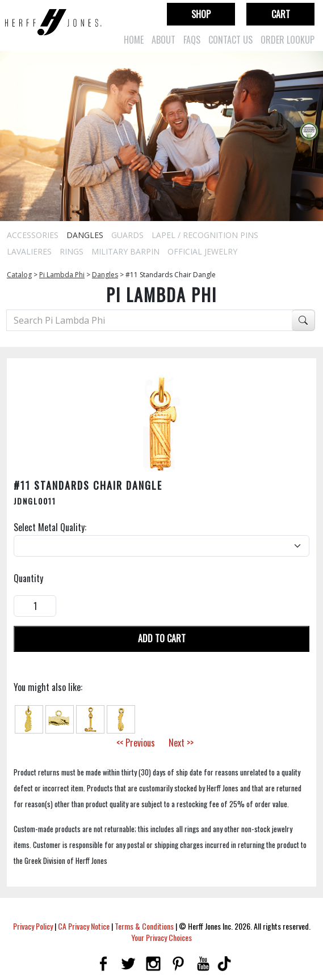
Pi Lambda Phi (62, 274)
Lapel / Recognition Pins (205, 235)
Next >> (181, 742)
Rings (71, 251)
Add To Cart (162, 638)
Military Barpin (125, 251)
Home (134, 39)
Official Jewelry (202, 251)
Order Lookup (287, 39)
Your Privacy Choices (161, 937)
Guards (127, 235)
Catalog (19, 274)
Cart (280, 14)
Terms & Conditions (144, 926)
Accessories (32, 235)
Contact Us (230, 39)
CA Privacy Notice (84, 926)
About (163, 39)
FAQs (191, 39)
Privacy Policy (33, 926)
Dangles (84, 235)
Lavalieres (29, 251)
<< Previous (135, 742)
